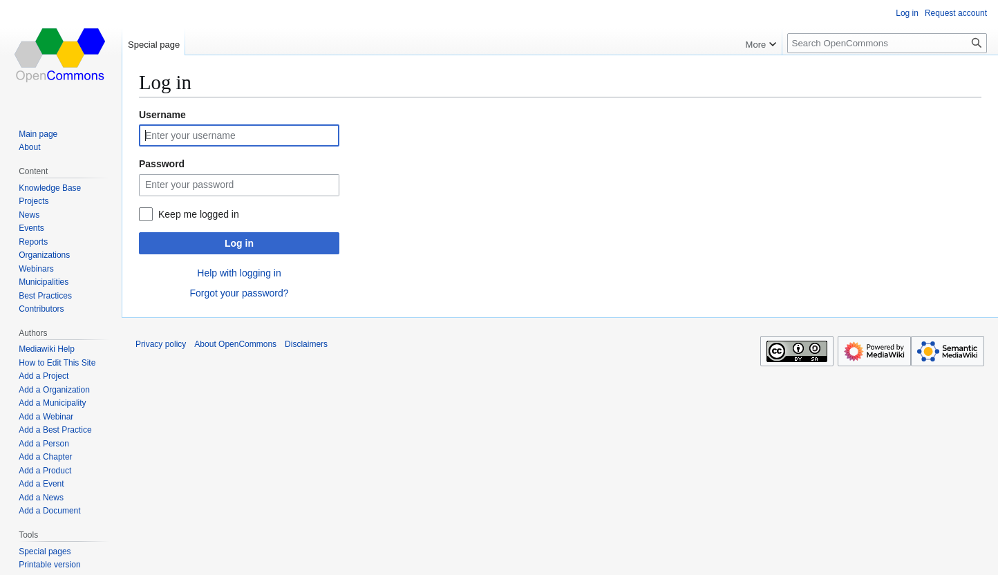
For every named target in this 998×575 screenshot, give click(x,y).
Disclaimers (306, 344)
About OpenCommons (235, 344)
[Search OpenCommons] (887, 43)
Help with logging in (239, 273)
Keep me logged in (198, 214)
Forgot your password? (238, 293)
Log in (239, 243)
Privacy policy (160, 344)
